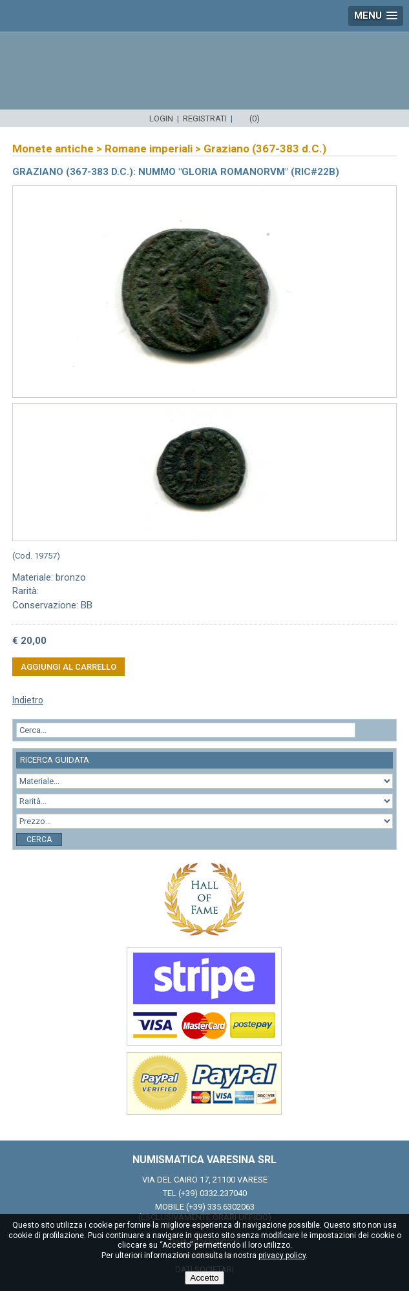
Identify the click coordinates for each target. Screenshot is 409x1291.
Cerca (39, 839)
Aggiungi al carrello (68, 667)
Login (161, 118)
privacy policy (282, 1255)
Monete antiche (53, 148)
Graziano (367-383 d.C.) (265, 148)
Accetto (204, 1278)
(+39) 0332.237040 (212, 1193)
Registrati (205, 118)
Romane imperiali (149, 148)
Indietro (27, 700)
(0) (254, 118)
